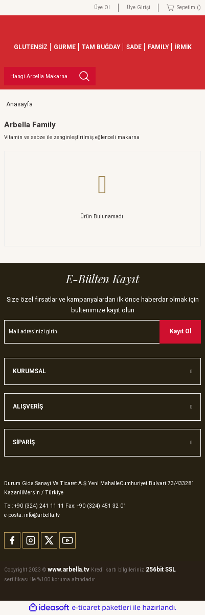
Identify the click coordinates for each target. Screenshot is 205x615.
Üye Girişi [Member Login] (138, 7)
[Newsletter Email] (102, 332)
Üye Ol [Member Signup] (102, 7)
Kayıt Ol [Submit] (180, 331)
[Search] (50, 76)
